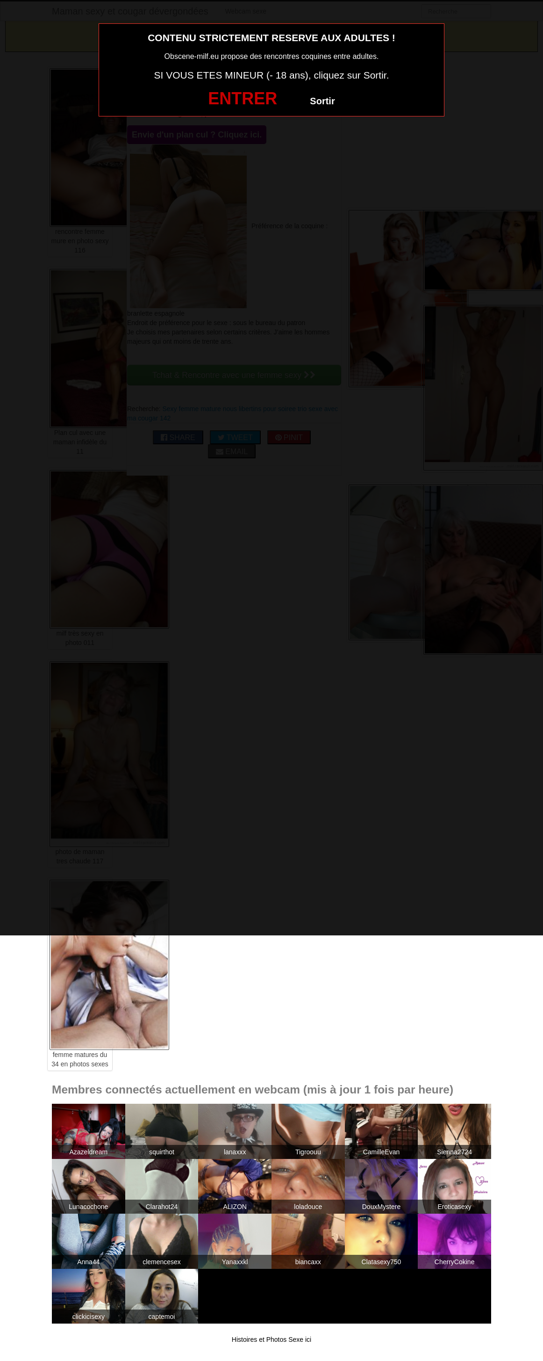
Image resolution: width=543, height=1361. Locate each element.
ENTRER (242, 98)
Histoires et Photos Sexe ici (271, 1339)
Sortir (322, 101)
